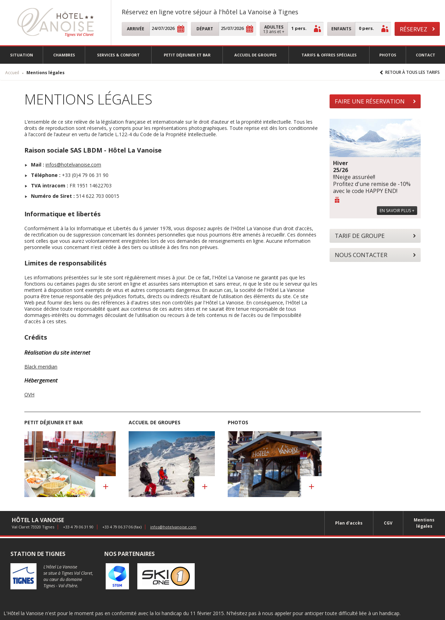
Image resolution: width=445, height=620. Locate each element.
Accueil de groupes (255, 54)
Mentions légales (424, 523)
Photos (387, 54)
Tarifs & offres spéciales (329, 54)
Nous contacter (361, 255)
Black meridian (40, 366)
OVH (29, 394)
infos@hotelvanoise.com (73, 164)
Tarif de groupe (360, 236)
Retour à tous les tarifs (412, 72)
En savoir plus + (397, 211)
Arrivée (135, 29)
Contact (425, 54)
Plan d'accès (349, 523)
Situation (21, 54)
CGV (388, 523)
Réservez (413, 29)
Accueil (12, 73)
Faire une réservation (370, 101)
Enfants (341, 29)
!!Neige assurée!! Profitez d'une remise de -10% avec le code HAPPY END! (372, 177)
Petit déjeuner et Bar (187, 54)
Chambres (64, 54)
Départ (204, 29)
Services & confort (118, 54)
